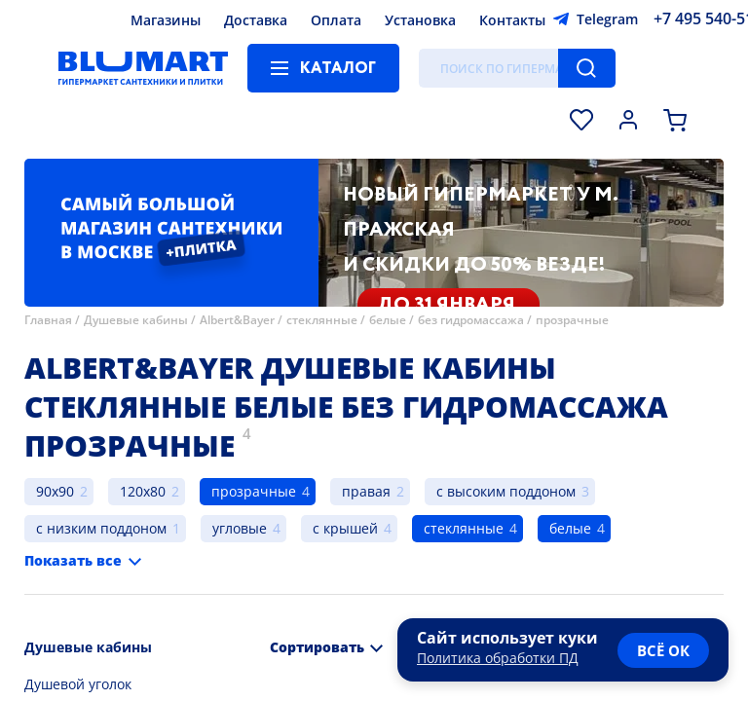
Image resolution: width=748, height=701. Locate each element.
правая (366, 491)
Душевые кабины (136, 320)
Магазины (166, 20)
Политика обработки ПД (498, 657)
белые (387, 320)
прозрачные (572, 320)
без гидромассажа (471, 320)
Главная (48, 320)
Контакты (512, 20)
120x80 (143, 491)
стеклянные (321, 320)
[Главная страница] (143, 68)
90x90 (55, 491)
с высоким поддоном (506, 491)
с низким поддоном (101, 528)
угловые (239, 528)
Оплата (336, 20)
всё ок (663, 650)
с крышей (345, 528)
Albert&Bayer (237, 320)
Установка (420, 20)
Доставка (255, 20)
